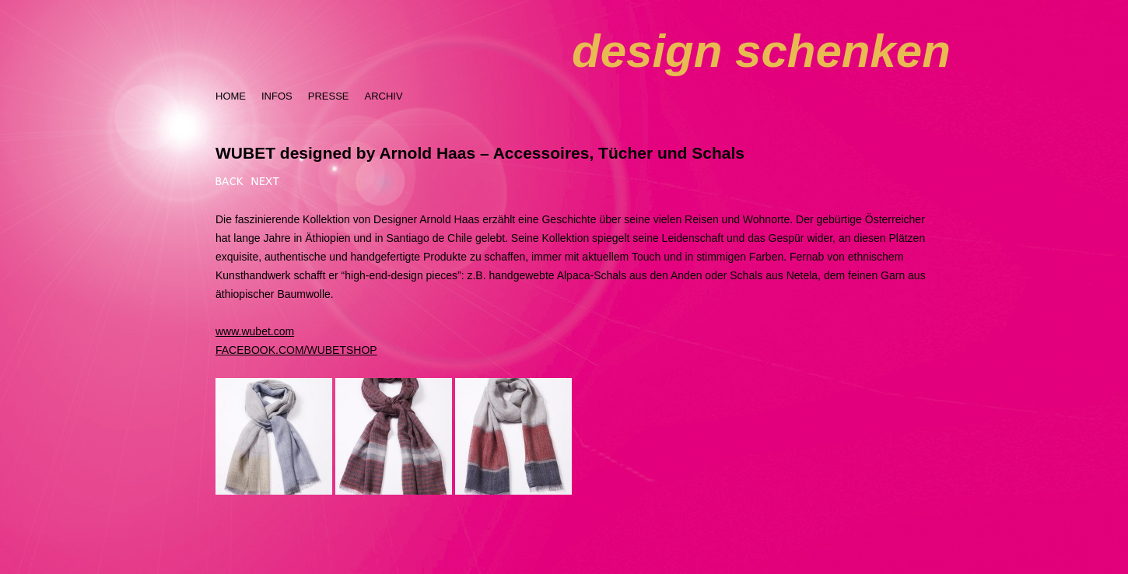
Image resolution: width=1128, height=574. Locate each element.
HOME (230, 96)
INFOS (277, 96)
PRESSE (328, 96)
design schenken (761, 51)
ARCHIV (383, 96)
